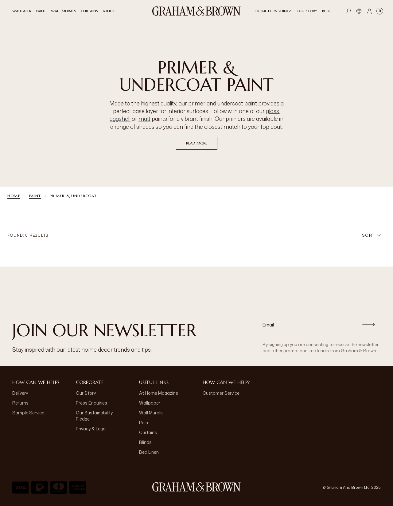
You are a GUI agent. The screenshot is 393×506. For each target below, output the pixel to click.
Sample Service (28, 413)
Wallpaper (149, 403)
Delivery (20, 393)
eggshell (120, 119)
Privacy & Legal (91, 429)
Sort (371, 235)
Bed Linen (149, 452)
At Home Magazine (158, 393)
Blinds (145, 442)
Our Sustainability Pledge (94, 416)
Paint (35, 195)
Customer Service (221, 393)
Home (13, 195)
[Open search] (348, 11)
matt (144, 119)
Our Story (86, 393)
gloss (272, 111)
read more (196, 143)
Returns (20, 403)
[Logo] (196, 11)
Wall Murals (151, 413)
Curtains (148, 432)
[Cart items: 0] (379, 11)
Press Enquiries (91, 403)
